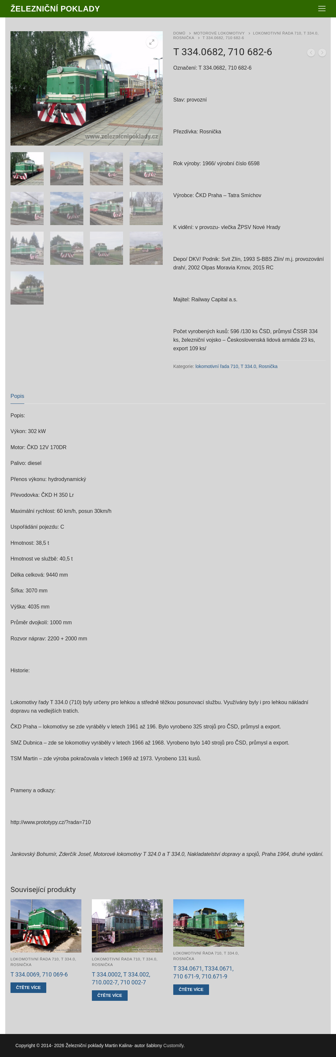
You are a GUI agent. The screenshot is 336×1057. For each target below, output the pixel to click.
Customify (173, 1045)
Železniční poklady (55, 8)
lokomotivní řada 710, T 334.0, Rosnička (237, 366)
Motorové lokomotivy (219, 33)
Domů (179, 33)
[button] (152, 42)
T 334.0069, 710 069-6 (39, 974)
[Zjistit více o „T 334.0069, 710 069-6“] (28, 987)
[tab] (17, 396)
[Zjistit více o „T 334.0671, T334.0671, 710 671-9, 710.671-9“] (191, 989)
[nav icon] (322, 9)
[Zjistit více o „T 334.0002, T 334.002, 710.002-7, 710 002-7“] (110, 995)
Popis (17, 396)
